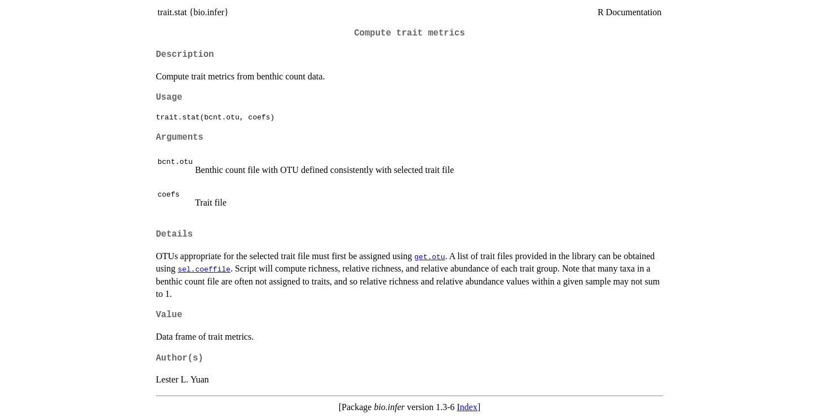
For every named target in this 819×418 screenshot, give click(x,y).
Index (467, 407)
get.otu (429, 256)
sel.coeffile (204, 269)
